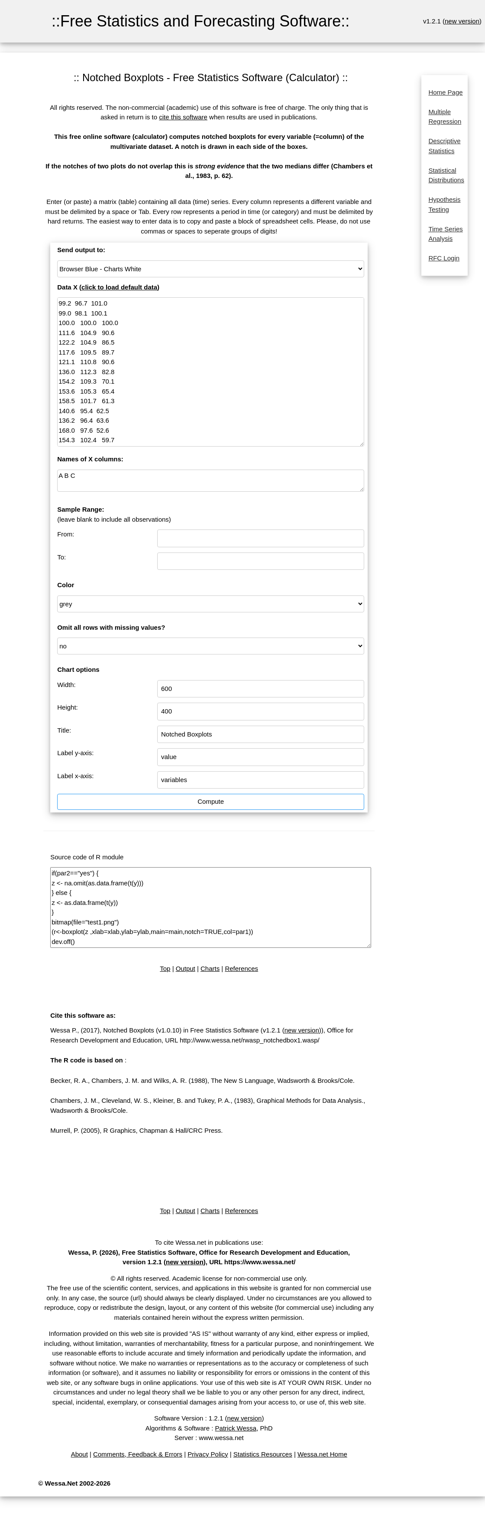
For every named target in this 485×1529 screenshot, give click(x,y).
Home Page (445, 92)
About (79, 1454)
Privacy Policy (208, 1454)
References (241, 968)
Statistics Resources (262, 1454)
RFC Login (443, 258)
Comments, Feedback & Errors (137, 1454)
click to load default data (119, 287)
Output (185, 968)
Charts (210, 968)
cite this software (183, 117)
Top (165, 968)
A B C (210, 481)
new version (462, 21)
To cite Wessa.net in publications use (208, 1242)
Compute (210, 801)
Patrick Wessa (236, 1428)
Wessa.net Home (322, 1454)
